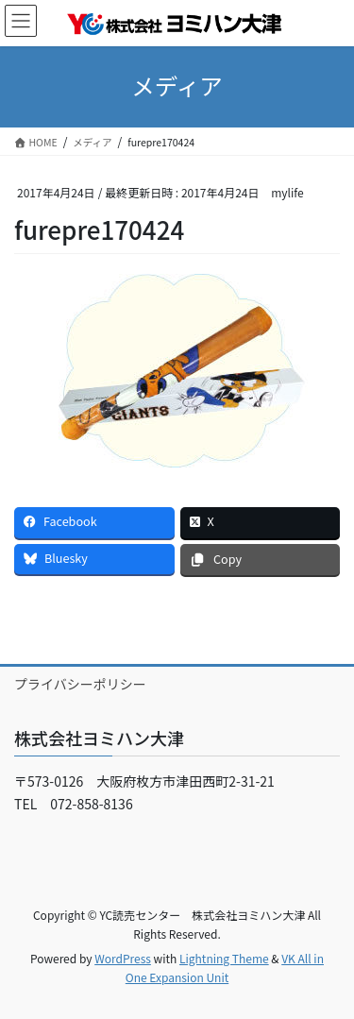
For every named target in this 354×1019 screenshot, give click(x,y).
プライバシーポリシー (80, 683)
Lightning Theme (224, 958)
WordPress (122, 958)
